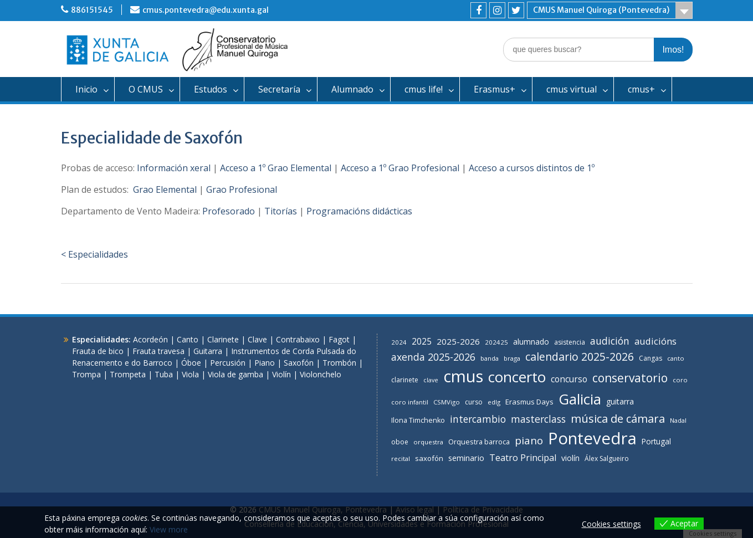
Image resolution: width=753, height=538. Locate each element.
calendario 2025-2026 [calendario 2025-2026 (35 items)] (579, 356)
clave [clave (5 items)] (430, 380)
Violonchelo (320, 374)
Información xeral (174, 168)
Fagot (339, 339)
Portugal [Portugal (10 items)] (656, 441)
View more (169, 529)
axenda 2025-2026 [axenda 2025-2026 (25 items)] (433, 356)
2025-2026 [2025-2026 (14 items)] (458, 341)
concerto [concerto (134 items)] (517, 377)
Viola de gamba (235, 374)
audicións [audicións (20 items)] (655, 341)
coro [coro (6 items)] (680, 380)
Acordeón (150, 339)
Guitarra (207, 351)
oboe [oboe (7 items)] (399, 442)
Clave (257, 339)
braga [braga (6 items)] (512, 358)
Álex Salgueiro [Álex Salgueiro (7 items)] (607, 458)
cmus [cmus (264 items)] (463, 376)
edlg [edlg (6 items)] (494, 402)
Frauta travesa (158, 351)
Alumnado (352, 89)
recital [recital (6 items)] (400, 458)
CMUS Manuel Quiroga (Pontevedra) (601, 10)
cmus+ (641, 89)
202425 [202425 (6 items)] (496, 342)
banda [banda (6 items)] (489, 358)
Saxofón (299, 362)
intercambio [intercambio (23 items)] (478, 419)
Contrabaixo (298, 339)
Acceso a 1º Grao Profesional (400, 168)
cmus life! (423, 89)
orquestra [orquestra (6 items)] (428, 442)
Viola (190, 374)
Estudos (210, 89)
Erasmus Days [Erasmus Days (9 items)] (529, 402)
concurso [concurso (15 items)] (569, 379)
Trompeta (128, 374)
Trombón (339, 362)
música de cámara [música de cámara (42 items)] (618, 418)
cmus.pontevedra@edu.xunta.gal (205, 10)
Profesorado (228, 211)
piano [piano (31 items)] (529, 440)
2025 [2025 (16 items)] (422, 341)
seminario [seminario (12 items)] (466, 458)
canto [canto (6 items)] (675, 358)
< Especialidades (94, 254)
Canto (187, 339)
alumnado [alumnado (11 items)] (531, 341)
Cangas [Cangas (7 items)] (650, 358)
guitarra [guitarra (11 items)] (620, 401)
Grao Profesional (241, 189)
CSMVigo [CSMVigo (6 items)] (446, 402)
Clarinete (223, 339)
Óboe (191, 362)
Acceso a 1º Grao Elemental (275, 168)
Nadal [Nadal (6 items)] (678, 420)
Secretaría (279, 89)
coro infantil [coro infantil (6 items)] (409, 402)
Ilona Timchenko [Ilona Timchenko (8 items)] (418, 420)
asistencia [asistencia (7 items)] (569, 342)
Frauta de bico (98, 351)
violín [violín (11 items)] (570, 458)
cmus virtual (571, 89)
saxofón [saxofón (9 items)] (429, 458)
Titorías (280, 211)
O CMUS (146, 89)
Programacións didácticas (359, 211)
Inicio (86, 89)
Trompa (86, 374)
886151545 (92, 10)
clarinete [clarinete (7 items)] (404, 380)
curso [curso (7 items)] (474, 402)
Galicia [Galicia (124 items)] (580, 399)
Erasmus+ (494, 89)
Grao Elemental (165, 189)
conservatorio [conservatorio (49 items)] (630, 378)
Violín (281, 374)
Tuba (164, 374)
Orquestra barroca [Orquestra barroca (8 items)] (479, 442)
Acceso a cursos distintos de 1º (532, 168)
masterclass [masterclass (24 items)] (538, 419)
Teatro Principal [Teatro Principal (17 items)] (522, 458)
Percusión (227, 362)
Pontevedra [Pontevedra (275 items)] (592, 438)
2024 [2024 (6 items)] (399, 342)
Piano (264, 362)
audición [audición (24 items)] (609, 340)
